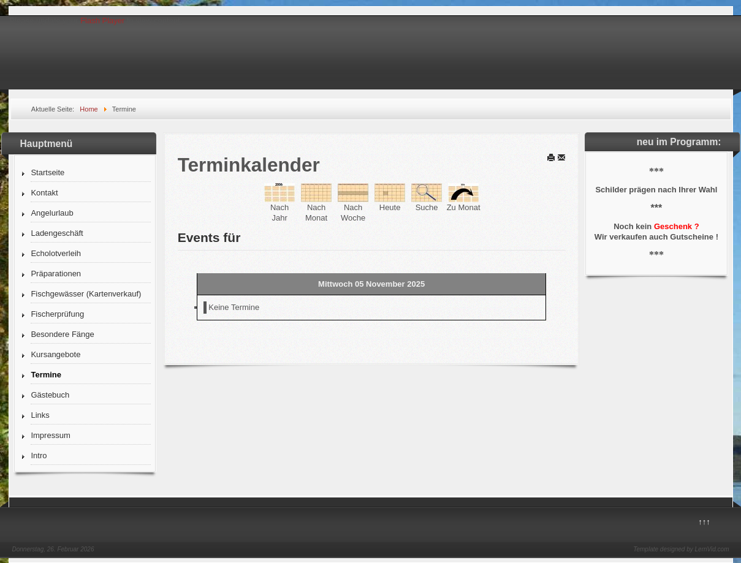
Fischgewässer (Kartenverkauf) (86, 293)
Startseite (47, 172)
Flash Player (102, 20)
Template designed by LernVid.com (681, 549)
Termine (46, 374)
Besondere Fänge (62, 334)
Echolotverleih (56, 253)
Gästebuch (50, 394)
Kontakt (44, 192)
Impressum (50, 435)
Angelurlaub (52, 212)
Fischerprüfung (57, 314)
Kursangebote (55, 354)
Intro (39, 455)
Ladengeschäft (57, 233)
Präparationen (56, 273)
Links (40, 415)
